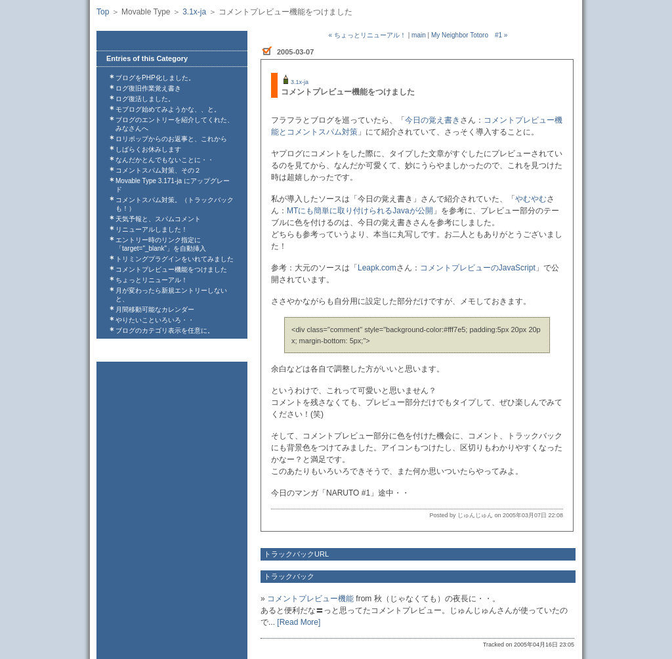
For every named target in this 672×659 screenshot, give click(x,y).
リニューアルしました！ (152, 229)
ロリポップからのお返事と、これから (171, 138)
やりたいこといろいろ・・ (155, 320)
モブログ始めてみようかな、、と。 (168, 109)
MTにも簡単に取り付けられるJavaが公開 (360, 210)
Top (102, 11)
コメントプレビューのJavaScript (478, 267)
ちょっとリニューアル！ (152, 280)
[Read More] (298, 622)
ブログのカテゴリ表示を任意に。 (165, 330)
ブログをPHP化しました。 (155, 77)
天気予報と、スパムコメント (158, 219)
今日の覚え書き (432, 120)
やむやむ (531, 198)
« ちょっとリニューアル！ (367, 35)
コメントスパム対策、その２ (158, 170)
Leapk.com (377, 267)
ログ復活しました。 (145, 98)
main (418, 35)
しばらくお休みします (148, 149)
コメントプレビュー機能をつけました (171, 269)
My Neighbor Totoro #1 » (469, 35)
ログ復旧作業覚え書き (148, 88)
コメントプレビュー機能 (310, 598)
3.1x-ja (194, 11)
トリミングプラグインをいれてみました (175, 259)
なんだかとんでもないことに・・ (165, 159)
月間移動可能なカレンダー (155, 309)
